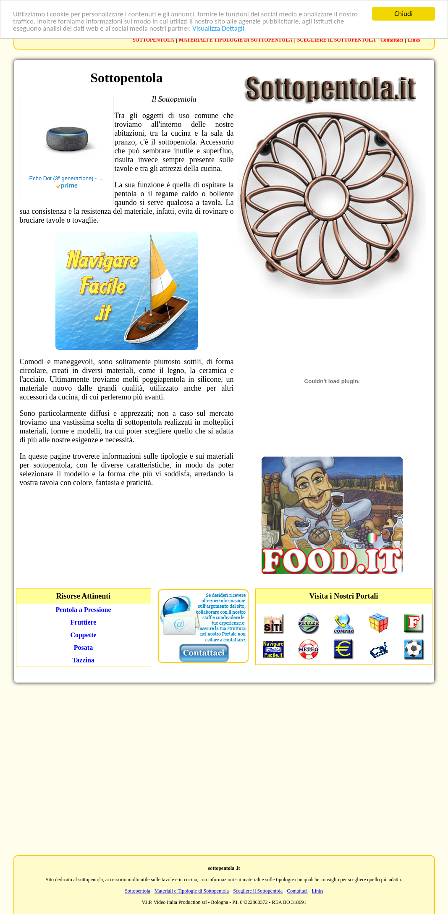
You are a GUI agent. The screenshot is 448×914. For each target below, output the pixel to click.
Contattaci (391, 40)
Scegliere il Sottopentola (258, 891)
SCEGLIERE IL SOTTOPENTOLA (336, 40)
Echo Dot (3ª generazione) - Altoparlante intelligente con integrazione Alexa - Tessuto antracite (67, 178)
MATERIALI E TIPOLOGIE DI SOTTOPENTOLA (236, 40)
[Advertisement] (222, 768)
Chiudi (403, 13)
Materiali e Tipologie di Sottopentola (192, 891)
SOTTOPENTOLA (153, 40)
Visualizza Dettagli (218, 28)
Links (414, 40)
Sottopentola (137, 891)
